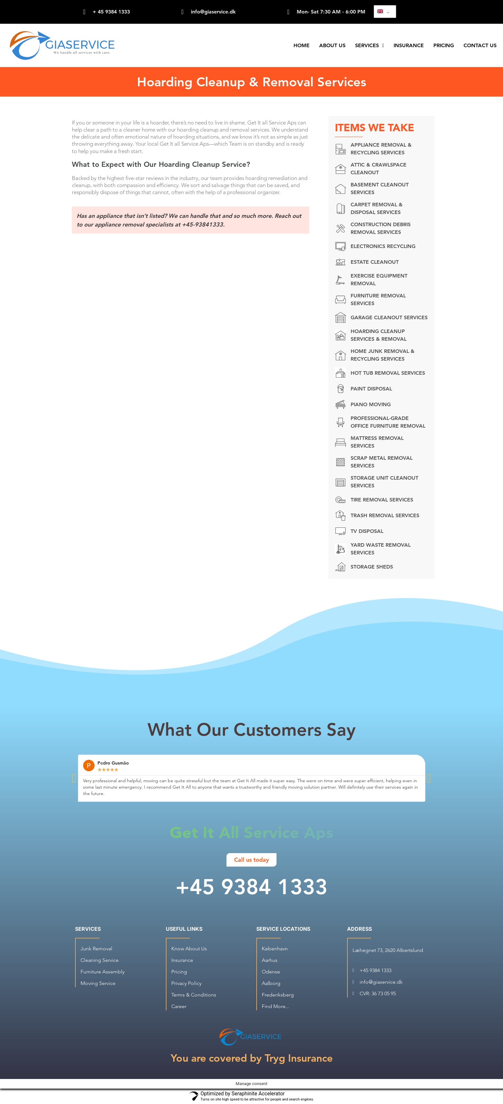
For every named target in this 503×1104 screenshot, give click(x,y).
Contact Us (480, 45)
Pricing (443, 45)
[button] (74, 778)
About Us (332, 45)
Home (302, 45)
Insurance (409, 45)
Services (369, 45)
